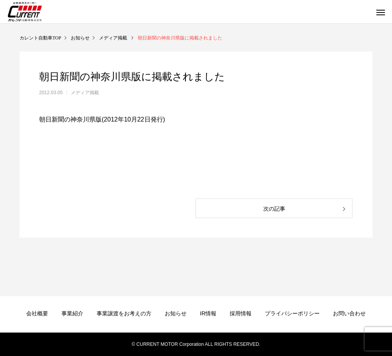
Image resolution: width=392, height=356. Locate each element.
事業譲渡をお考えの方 (124, 313)
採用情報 (241, 313)
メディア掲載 (85, 92)
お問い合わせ (349, 313)
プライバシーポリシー (292, 313)
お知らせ (176, 313)
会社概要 (37, 313)
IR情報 (208, 313)
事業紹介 (72, 313)
